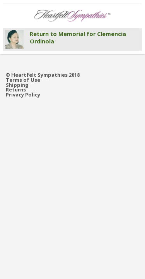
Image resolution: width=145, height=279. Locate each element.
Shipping (17, 85)
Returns (16, 89)
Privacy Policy (23, 94)
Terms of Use (23, 80)
